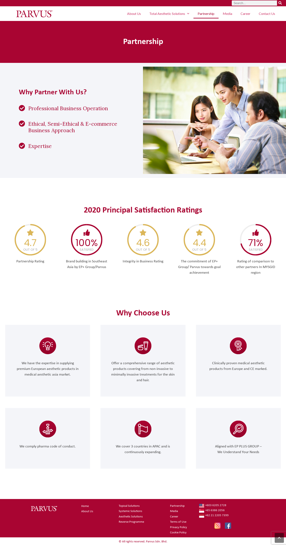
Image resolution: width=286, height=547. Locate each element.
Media (227, 14)
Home (85, 506)
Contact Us (267, 14)
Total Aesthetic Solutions (169, 13)
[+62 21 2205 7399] (229, 515)
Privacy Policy (178, 527)
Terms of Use (178, 522)
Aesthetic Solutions (131, 516)
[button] (279, 538)
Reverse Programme (131, 522)
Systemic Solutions (130, 511)
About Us (134, 14)
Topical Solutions (129, 506)
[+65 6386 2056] (229, 510)
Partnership (206, 14)
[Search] (280, 3)
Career (245, 14)
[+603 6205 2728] (229, 505)
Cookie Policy (178, 532)
